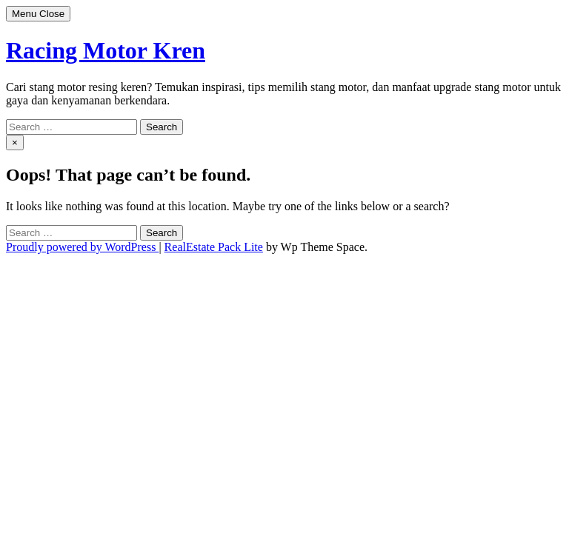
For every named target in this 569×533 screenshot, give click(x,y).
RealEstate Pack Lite (213, 247)
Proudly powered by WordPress (82, 247)
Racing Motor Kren (105, 50)
